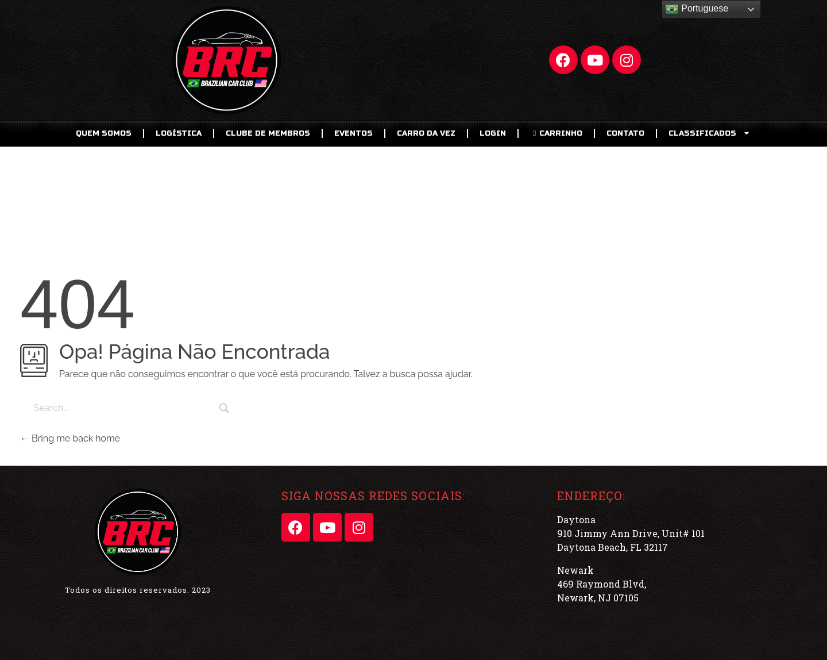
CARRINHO (556, 133)
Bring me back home (70, 438)
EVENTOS (353, 133)
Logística (179, 133)
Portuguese (696, 9)
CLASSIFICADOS (709, 133)
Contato (625, 133)
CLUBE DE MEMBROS (268, 133)
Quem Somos (104, 133)
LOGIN (493, 133)
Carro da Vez (426, 133)
